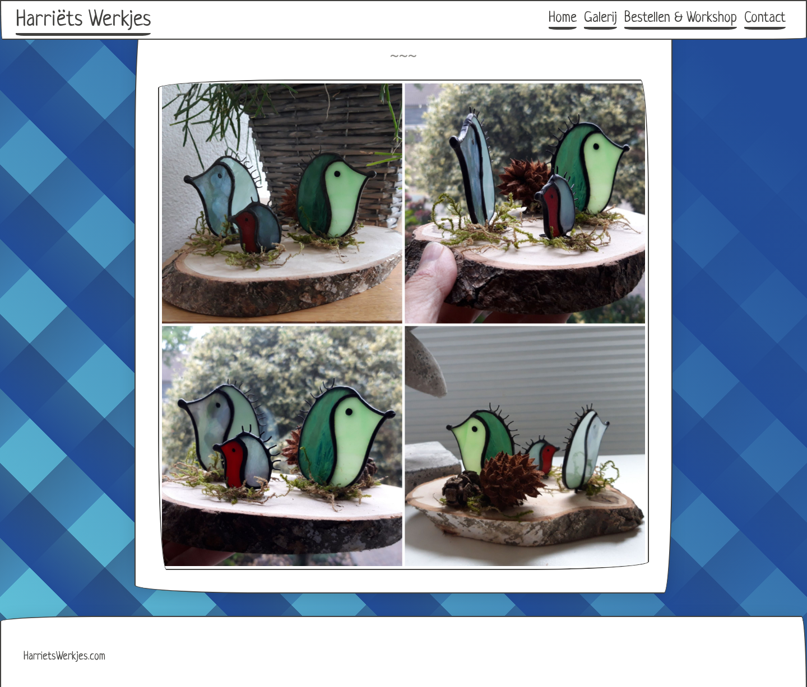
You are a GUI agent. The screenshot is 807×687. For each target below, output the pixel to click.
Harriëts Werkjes (83, 20)
